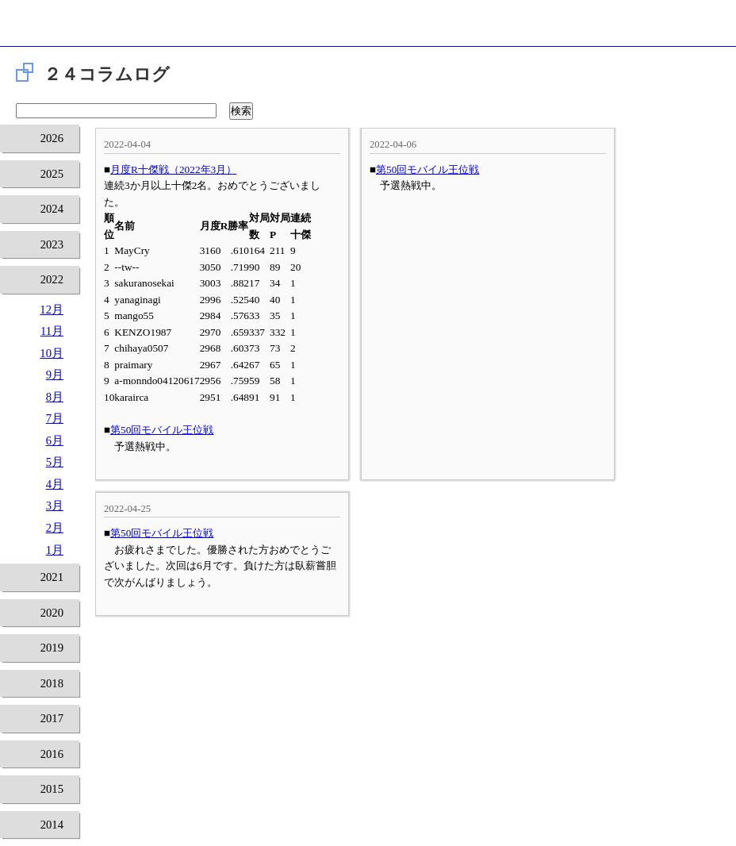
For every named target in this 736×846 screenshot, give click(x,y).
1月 (54, 550)
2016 (51, 754)
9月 (54, 374)
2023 (51, 244)
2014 (51, 824)
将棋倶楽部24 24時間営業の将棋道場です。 (368, 27)
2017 (51, 718)
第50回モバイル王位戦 (161, 430)
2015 (51, 789)
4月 (54, 484)
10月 (51, 353)
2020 (51, 612)
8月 (54, 396)
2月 (54, 527)
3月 (54, 505)
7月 (54, 418)
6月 (54, 440)
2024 (51, 208)
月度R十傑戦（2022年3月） (173, 169)
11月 (51, 331)
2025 (51, 173)
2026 (51, 138)
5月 (54, 462)
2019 (51, 647)
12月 (51, 309)
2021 (51, 577)
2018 (51, 683)
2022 (51, 279)
